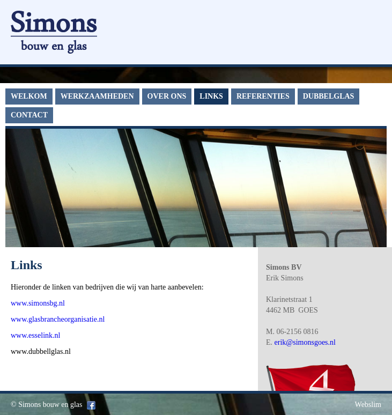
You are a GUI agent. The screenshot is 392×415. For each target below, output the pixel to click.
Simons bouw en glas (50, 405)
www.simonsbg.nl (38, 303)
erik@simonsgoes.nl (305, 342)
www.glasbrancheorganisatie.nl (58, 319)
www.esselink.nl (35, 335)
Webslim (368, 405)
